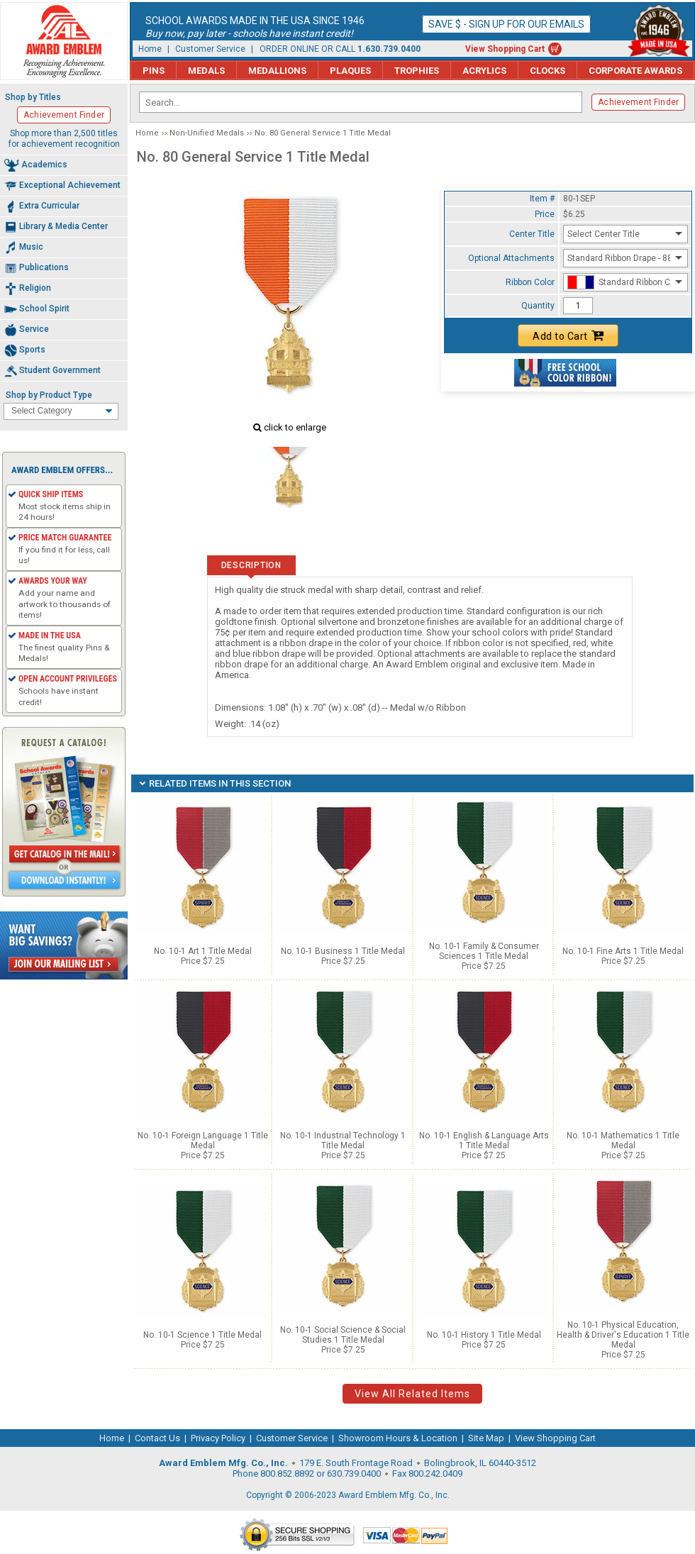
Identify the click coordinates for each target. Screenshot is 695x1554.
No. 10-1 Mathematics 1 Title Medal (623, 1140)
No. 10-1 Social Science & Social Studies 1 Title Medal (343, 1335)
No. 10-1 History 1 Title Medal (484, 1335)
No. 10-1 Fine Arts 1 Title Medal (623, 951)
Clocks (547, 70)
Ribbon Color (530, 282)
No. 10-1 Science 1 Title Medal (202, 1335)
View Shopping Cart (505, 49)
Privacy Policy (218, 1438)
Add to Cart (568, 335)
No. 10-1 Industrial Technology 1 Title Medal (343, 1140)
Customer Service (210, 49)
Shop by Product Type (49, 395)
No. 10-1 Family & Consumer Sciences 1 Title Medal (484, 951)
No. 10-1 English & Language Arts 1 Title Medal (484, 1140)
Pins (154, 70)
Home (150, 49)
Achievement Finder (638, 102)
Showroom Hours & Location (397, 1438)
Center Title (532, 234)
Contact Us (157, 1438)
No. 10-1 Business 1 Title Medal (343, 951)
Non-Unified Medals (206, 133)
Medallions (277, 70)
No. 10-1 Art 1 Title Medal (203, 951)
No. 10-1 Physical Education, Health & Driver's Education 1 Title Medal (623, 1335)
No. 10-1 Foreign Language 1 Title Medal (203, 1140)
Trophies (416, 70)
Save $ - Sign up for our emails (506, 24)
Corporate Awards (635, 70)
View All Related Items (412, 1393)
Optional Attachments (511, 258)
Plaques (350, 70)
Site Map (486, 1438)
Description (251, 565)
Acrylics (484, 70)
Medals (206, 70)
